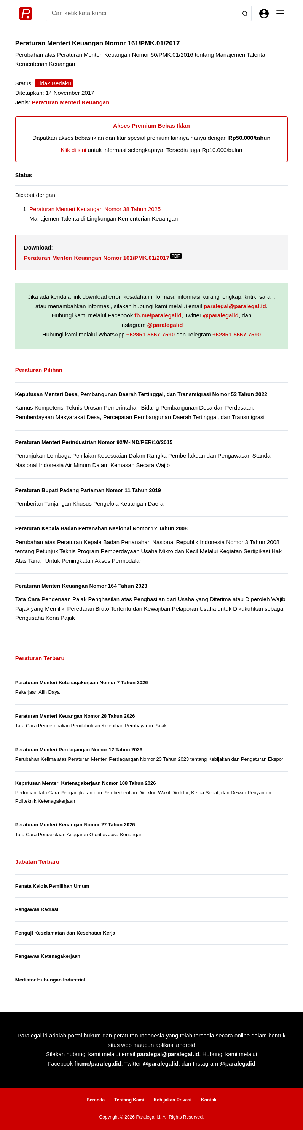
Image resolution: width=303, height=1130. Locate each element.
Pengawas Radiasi (36, 909)
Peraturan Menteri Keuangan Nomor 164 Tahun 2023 (84, 586)
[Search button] (244, 13)
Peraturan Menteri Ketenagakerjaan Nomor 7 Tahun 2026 (81, 682)
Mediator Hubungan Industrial (50, 980)
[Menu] (280, 13)
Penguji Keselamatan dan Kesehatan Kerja (65, 933)
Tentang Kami (129, 1100)
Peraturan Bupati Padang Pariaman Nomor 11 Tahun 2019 (92, 490)
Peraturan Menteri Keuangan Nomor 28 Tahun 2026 (75, 716)
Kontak (209, 1100)
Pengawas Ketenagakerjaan (47, 956)
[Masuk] (264, 13)
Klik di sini (73, 150)
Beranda (95, 1100)
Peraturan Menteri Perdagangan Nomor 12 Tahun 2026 (78, 749)
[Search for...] (141, 13)
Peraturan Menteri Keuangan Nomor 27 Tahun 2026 (75, 824)
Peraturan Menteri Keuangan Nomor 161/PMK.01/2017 (103, 257)
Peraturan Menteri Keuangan (70, 102)
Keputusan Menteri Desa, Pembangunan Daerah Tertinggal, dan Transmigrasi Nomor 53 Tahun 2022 (147, 394)
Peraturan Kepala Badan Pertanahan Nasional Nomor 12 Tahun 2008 (105, 528)
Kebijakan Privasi (172, 1100)
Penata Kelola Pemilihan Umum (52, 886)
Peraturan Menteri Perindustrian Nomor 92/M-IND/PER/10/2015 (98, 442)
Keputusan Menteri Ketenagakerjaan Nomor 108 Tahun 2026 (85, 783)
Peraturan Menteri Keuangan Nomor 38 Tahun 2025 (95, 209)
